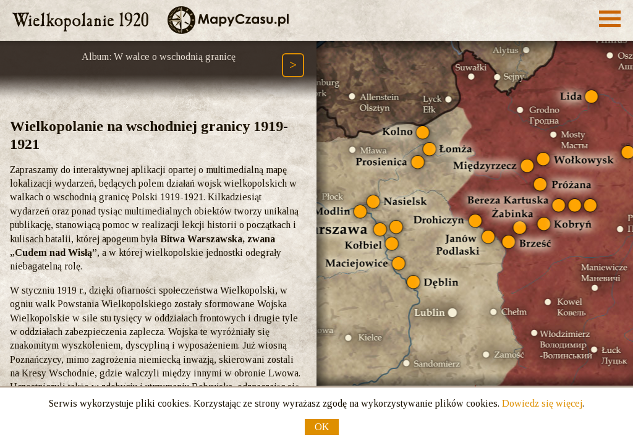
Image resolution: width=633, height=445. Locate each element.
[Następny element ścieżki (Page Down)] (293, 65)
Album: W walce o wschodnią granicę (159, 56)
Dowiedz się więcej (542, 403)
